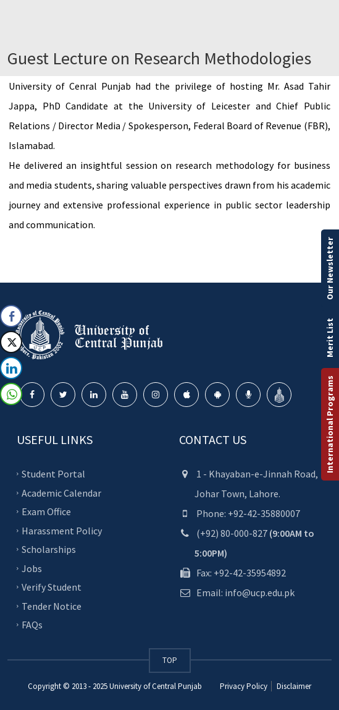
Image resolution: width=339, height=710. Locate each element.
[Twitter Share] (11, 342)
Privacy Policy (243, 686)
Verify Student (52, 587)
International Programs (329, 424)
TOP (169, 660)
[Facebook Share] (11, 316)
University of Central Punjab (155, 686)
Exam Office (46, 511)
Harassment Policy (62, 530)
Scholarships (49, 549)
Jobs (32, 568)
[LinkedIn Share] (11, 368)
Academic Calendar (61, 492)
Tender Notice (52, 605)
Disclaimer (293, 686)
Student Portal (53, 474)
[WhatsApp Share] (11, 394)
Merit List (329, 337)
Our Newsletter (329, 268)
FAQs (32, 624)
